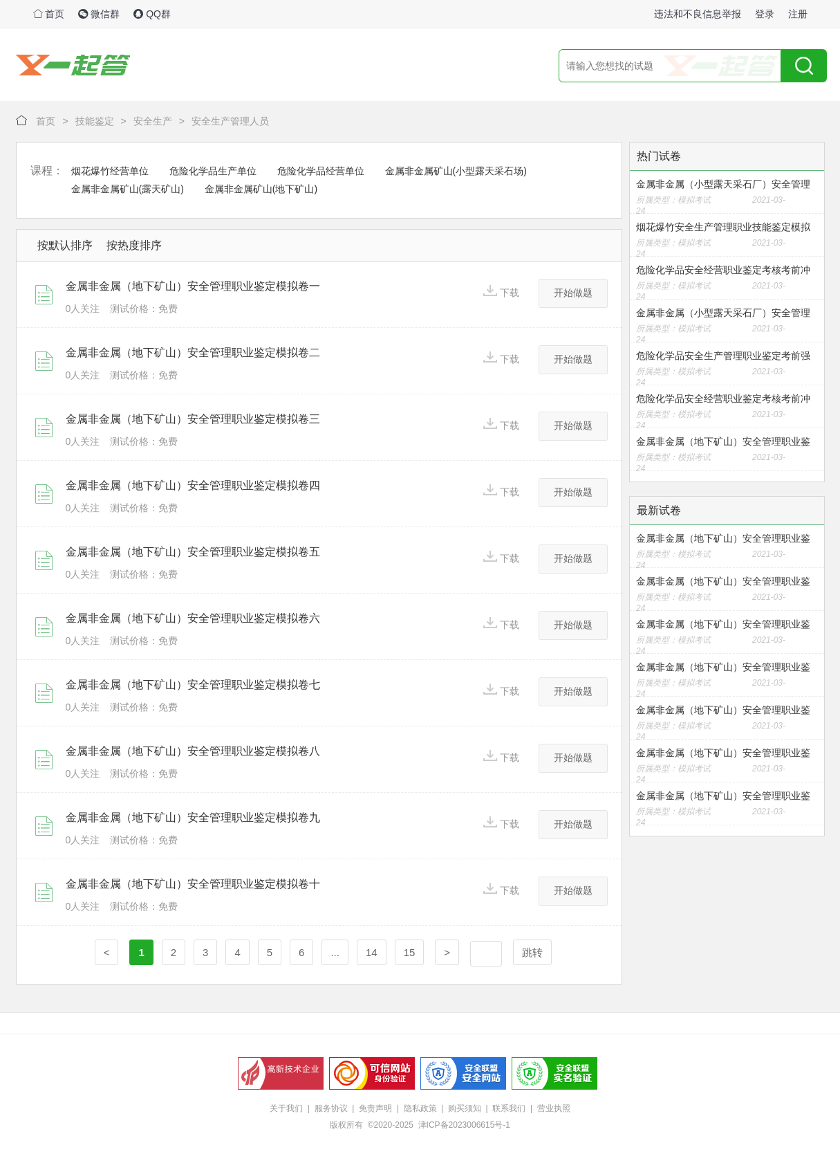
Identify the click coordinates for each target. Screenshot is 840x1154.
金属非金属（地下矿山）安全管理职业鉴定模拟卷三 (193, 419)
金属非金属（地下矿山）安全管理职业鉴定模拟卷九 (193, 817)
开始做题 (573, 292)
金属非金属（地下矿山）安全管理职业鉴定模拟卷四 (193, 485)
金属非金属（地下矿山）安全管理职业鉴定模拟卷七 (193, 684)
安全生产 (152, 121)
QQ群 (152, 13)
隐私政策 (420, 1108)
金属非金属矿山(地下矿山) (261, 188)
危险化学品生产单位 (212, 170)
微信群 (99, 13)
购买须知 (464, 1108)
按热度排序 (134, 245)
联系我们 (508, 1108)
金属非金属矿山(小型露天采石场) (456, 170)
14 (371, 952)
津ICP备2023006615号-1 (464, 1125)
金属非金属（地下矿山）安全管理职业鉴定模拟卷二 (193, 352)
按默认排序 (65, 245)
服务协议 (331, 1108)
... (334, 952)
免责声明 (375, 1108)
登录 (764, 13)
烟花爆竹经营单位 (110, 170)
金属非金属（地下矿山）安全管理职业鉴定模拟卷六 (193, 618)
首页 (49, 13)
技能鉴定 (94, 121)
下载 (501, 291)
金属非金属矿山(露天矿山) (127, 188)
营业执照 (553, 1108)
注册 (798, 13)
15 (410, 952)
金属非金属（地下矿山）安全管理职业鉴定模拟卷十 (193, 884)
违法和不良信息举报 (697, 13)
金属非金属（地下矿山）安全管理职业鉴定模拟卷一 (193, 286)
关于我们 (286, 1108)
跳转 (532, 952)
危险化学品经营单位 (320, 170)
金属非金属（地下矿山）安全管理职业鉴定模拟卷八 (193, 751)
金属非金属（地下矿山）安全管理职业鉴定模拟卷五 (193, 552)
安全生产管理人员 (230, 121)
